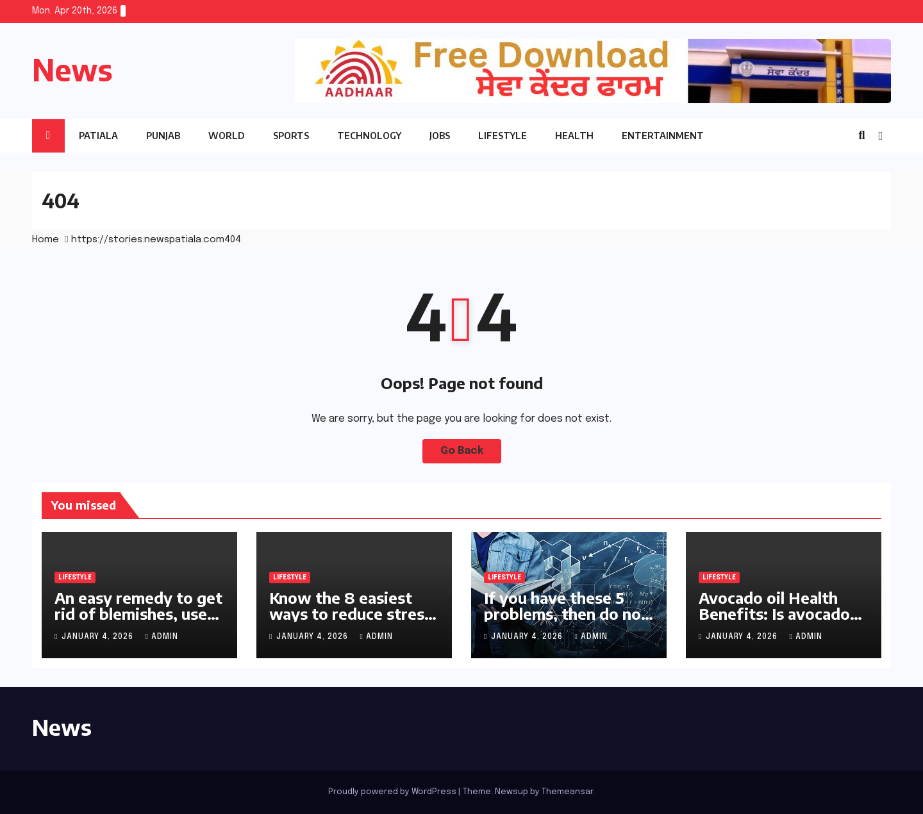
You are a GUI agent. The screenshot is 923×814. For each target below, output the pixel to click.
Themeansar (567, 792)
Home (45, 240)
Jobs (439, 135)
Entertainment (663, 135)
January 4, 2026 (99, 637)
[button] (861, 136)
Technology (369, 135)
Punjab (163, 135)
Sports (291, 135)
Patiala (98, 135)
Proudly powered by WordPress (393, 792)
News (72, 69)
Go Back (461, 450)
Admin (161, 637)
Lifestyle (502, 135)
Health (574, 135)
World (226, 135)
